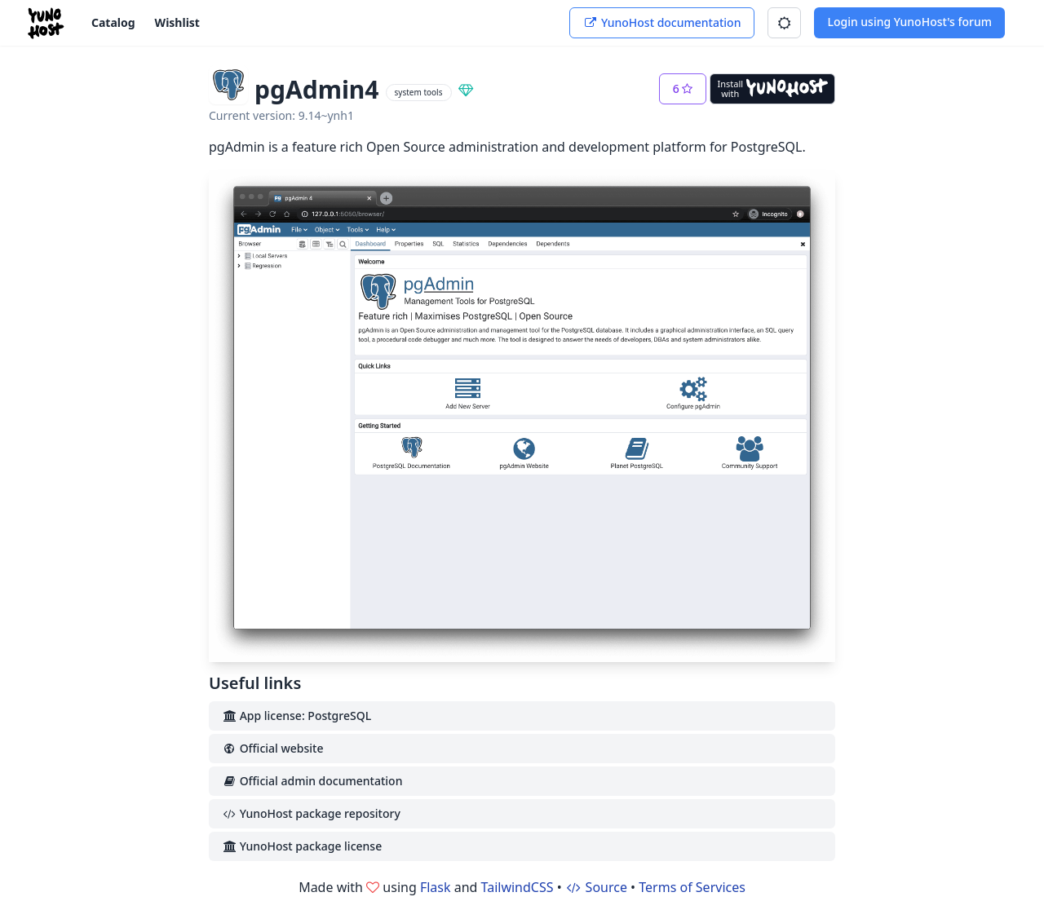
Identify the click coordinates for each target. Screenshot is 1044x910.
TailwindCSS (517, 887)
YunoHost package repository (311, 813)
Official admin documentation (312, 781)
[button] (784, 22)
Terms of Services (692, 887)
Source (596, 887)
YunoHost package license (302, 846)
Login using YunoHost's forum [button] (909, 21)
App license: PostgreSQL (296, 715)
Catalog (113, 22)
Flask (435, 887)
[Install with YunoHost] (772, 88)
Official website (272, 748)
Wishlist (177, 22)
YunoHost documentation (662, 22)
